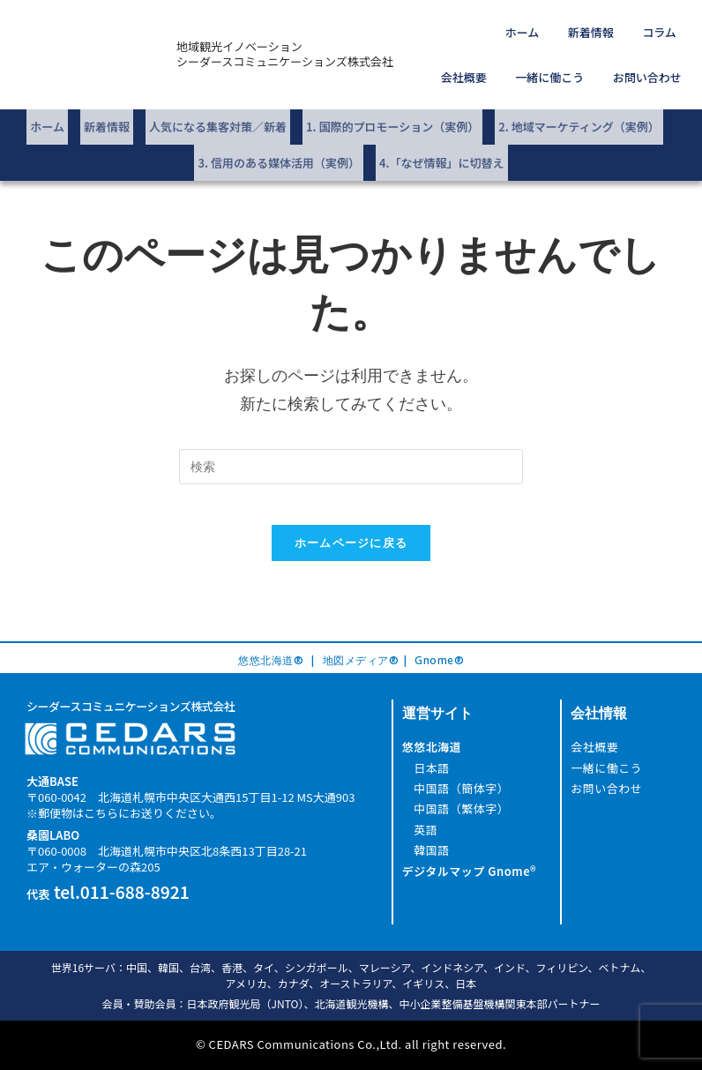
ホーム (486, 28)
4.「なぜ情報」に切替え (441, 139)
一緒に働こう (566, 66)
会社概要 (659, 28)
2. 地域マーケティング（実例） (578, 109)
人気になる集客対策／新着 (218, 109)
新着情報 (543, 28)
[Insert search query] (351, 439)
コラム (601, 28)
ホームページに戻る (351, 528)
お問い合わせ (652, 66)
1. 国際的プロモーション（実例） (392, 109)
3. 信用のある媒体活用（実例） (279, 139)
